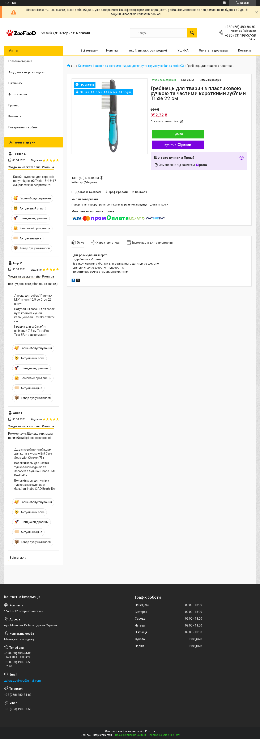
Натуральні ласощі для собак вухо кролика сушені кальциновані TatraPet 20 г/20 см (35, 315)
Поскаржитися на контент (130, 735)
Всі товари (88, 50)
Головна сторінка (20, 61)
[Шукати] (192, 32)
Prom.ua (150, 731)
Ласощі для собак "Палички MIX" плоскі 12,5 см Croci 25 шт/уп (33, 299)
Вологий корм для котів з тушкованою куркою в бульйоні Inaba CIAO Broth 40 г (35, 484)
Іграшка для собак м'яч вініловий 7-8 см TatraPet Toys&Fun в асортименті (31, 330)
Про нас (13, 105)
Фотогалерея (17, 94)
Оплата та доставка (213, 50)
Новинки (112, 50)
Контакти (245, 50)
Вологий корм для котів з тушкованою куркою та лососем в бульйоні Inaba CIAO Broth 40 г (35, 469)
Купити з (178, 145)
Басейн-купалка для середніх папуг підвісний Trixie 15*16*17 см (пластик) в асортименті (34, 181)
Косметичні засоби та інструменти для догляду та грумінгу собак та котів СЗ (131, 65)
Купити (178, 134)
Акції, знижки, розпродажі (148, 50)
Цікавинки (15, 83)
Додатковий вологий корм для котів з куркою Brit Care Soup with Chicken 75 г (33, 453)
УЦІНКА (183, 50)
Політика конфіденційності (164, 735)
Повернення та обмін (23, 127)
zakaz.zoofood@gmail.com (22, 680)
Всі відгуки (17, 557)
